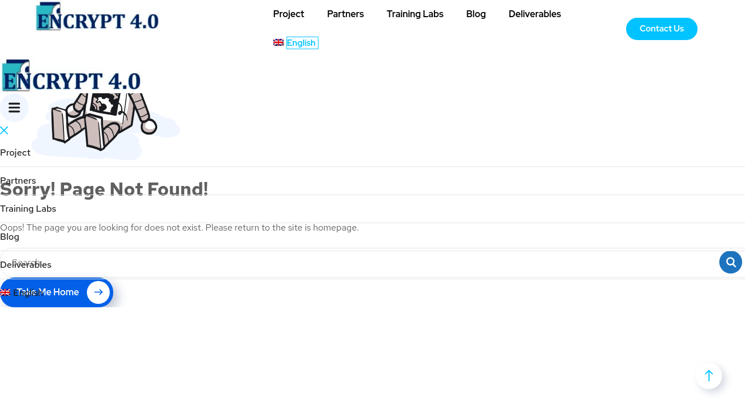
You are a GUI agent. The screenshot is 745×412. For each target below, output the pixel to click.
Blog (476, 14)
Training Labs (415, 14)
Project (288, 14)
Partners (345, 14)
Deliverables (535, 14)
